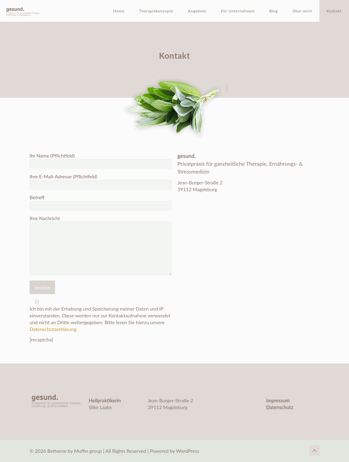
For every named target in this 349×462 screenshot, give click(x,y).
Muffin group (88, 451)
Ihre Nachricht (101, 245)
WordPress (187, 451)
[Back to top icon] (314, 450)
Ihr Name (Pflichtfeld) (101, 161)
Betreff (101, 202)
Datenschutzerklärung (53, 329)
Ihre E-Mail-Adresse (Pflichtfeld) (101, 181)
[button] (10, 451)
